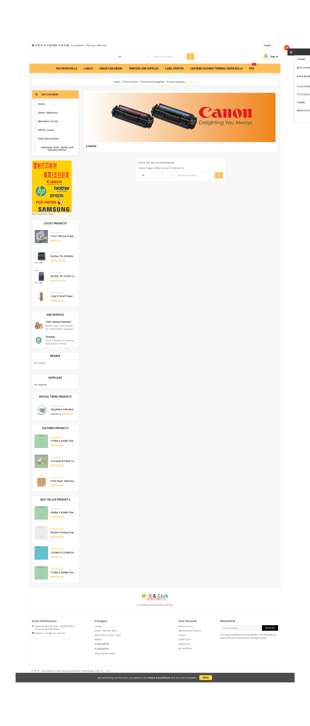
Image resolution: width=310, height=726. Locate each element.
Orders (182, 635)
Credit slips (184, 639)
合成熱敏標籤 (102, 644)
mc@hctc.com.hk (55, 633)
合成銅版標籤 (102, 648)
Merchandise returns (189, 631)
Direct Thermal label (106, 631)
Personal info (185, 626)
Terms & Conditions (159, 677)
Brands (55, 356)
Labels (98, 626)
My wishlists (185, 648)
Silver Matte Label (105, 653)
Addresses (184, 644)
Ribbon (98, 639)
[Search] (169, 56)
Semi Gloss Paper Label (108, 635)
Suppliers (55, 377)
